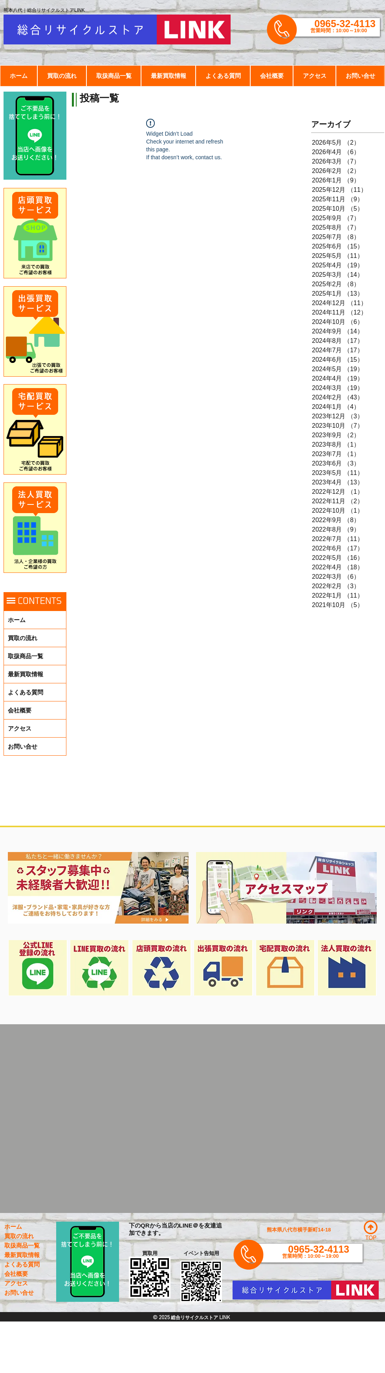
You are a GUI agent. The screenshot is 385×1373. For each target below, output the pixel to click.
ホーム (17, 620)
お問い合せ (22, 746)
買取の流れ (22, 638)
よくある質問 (25, 692)
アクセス (19, 728)
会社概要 (19, 710)
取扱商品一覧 (25, 656)
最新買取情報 (25, 674)
